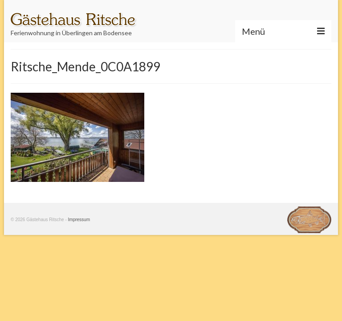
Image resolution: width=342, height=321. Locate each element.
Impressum (79, 219)
